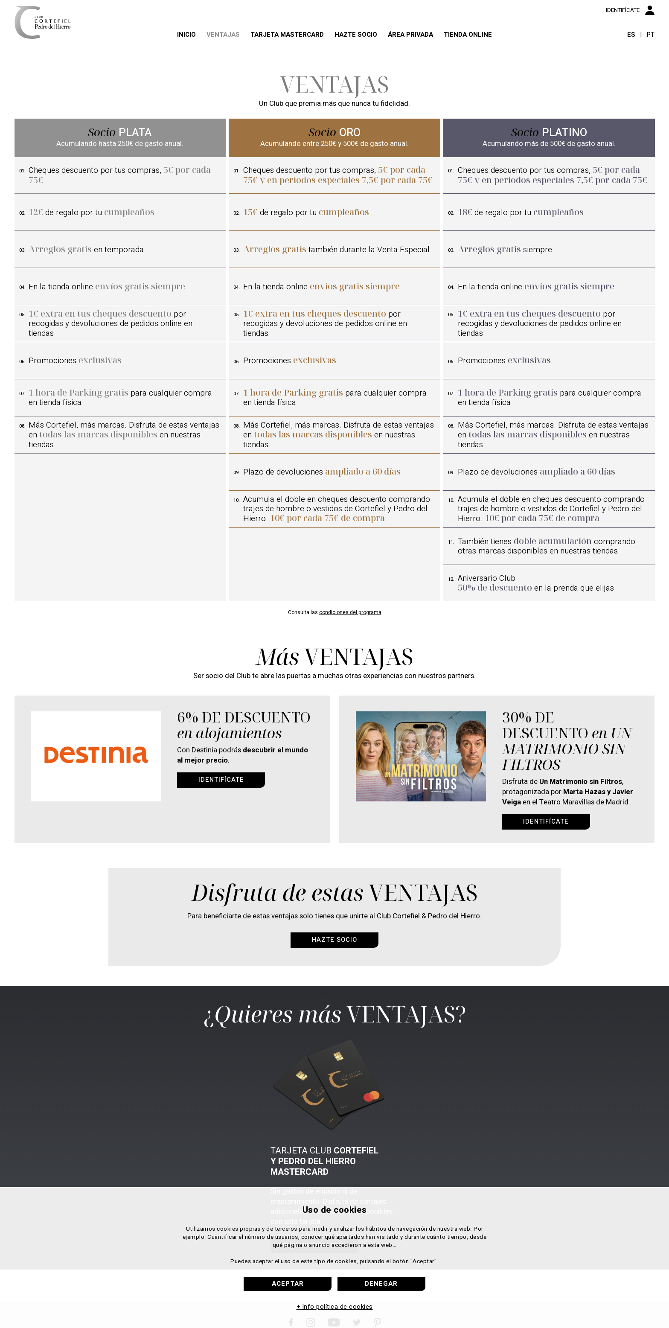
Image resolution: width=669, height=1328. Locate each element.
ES (631, 48)
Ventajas (207, 47)
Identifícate (221, 779)
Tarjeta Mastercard (281, 47)
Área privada (425, 47)
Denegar (381, 1283)
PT (650, 48)
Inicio (162, 47)
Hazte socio (360, 47)
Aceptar (288, 1283)
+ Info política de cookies (335, 1306)
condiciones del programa (350, 612)
